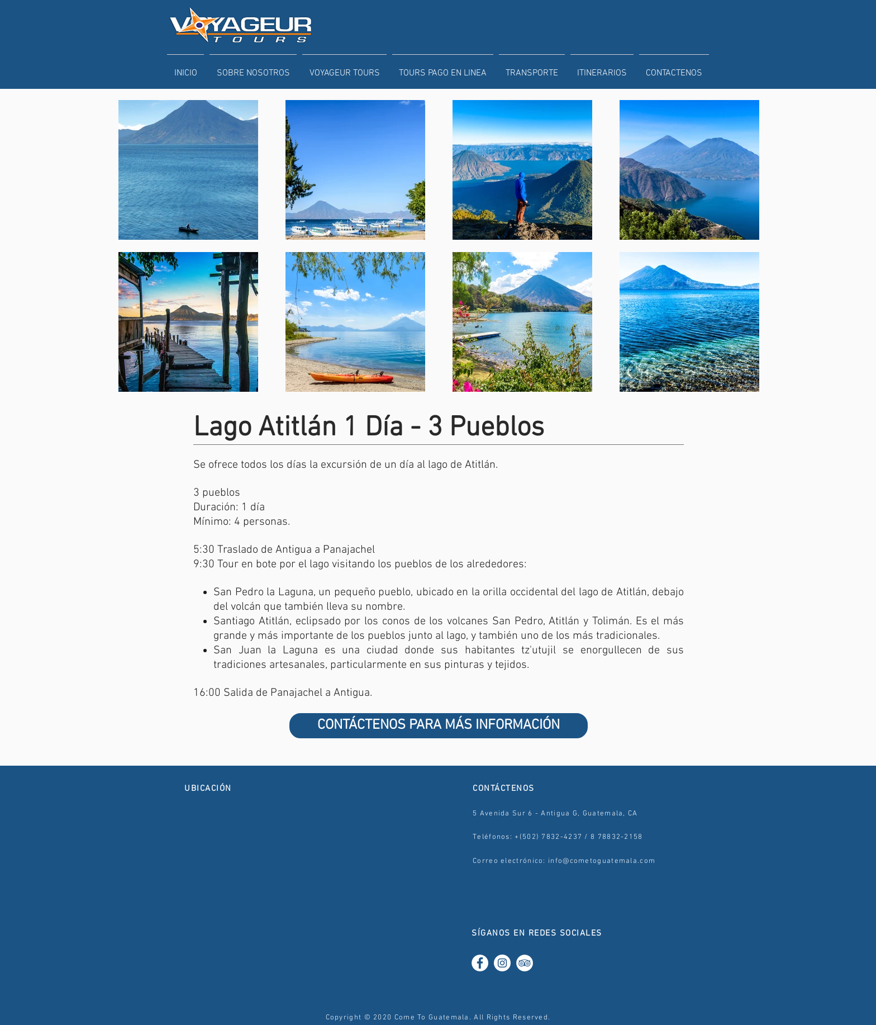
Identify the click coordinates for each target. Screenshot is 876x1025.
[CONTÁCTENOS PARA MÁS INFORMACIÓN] (438, 725)
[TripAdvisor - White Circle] (524, 963)
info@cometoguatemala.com (601, 861)
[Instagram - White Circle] (502, 963)
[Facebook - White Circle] (480, 963)
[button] (344, 68)
